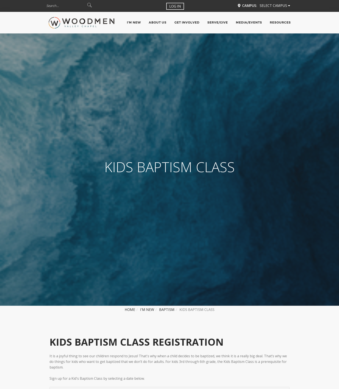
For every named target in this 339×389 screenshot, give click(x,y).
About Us (157, 22)
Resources (280, 22)
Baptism (166, 309)
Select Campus (275, 5)
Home (130, 309)
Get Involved (187, 22)
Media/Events (249, 22)
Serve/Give (217, 22)
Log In (175, 6)
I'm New (134, 22)
